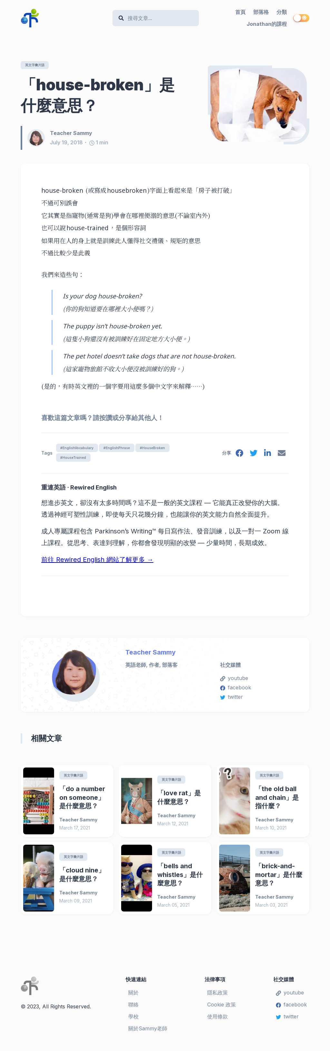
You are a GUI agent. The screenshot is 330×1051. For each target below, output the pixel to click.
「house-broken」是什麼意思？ (98, 95)
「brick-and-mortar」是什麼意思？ (278, 878)
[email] (281, 456)
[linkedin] (266, 456)
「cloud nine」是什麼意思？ (82, 878)
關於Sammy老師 (147, 1032)
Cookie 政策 (221, 1008)
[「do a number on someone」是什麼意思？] (38, 804)
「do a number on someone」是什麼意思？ (82, 800)
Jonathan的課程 (267, 24)
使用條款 (217, 1020)
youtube (234, 681)
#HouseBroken (165, 448)
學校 (133, 1020)
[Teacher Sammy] (38, 138)
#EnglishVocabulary (79, 448)
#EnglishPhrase (124, 448)
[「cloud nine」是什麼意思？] (38, 882)
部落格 (261, 12)
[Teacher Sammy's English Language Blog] (64, 18)
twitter (231, 699)
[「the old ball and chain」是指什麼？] (234, 804)
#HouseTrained (75, 459)
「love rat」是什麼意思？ (179, 801)
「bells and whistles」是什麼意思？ (180, 878)
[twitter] (252, 456)
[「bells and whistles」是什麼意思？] (136, 882)
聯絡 (133, 1008)
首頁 (240, 12)
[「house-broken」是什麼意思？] (258, 105)
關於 (133, 997)
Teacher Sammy (150, 655)
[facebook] (237, 456)
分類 (282, 12)
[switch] (301, 18)
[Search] (159, 18)
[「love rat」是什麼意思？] (136, 804)
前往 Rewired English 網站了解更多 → (97, 562)
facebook (235, 690)
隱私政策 (217, 997)
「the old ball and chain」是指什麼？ (277, 800)
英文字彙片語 (37, 65)
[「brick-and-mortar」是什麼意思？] (234, 882)
